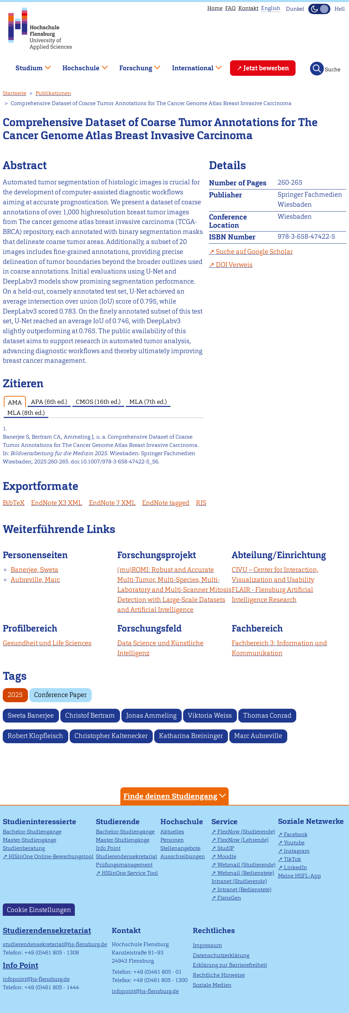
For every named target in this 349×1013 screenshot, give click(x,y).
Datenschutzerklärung (221, 955)
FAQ (230, 8)
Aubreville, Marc (35, 579)
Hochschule (181, 822)
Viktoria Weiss (210, 715)
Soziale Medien (212, 985)
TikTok (292, 859)
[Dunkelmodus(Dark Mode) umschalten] (319, 9)
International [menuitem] (192, 65)
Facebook (296, 834)
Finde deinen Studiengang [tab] (175, 795)
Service (224, 822)
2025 (15, 694)
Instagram (297, 851)
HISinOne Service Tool (130, 873)
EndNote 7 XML (112, 503)
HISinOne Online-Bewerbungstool (51, 856)
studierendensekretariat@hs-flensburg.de (55, 944)
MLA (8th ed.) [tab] (26, 413)
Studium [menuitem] (28, 65)
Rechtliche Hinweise (219, 975)
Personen (172, 839)
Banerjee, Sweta (34, 569)
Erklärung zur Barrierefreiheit (230, 965)
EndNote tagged (165, 503)
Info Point (108, 848)
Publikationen (53, 93)
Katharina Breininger (191, 735)
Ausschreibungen (182, 856)
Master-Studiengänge (29, 839)
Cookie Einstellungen (39, 909)
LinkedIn (295, 867)
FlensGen (229, 897)
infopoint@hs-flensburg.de (36, 979)
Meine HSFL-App (299, 875)
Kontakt (248, 8)
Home (214, 8)
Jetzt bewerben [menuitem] (266, 68)
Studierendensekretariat (126, 856)
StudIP (225, 848)
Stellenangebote (180, 848)
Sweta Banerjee (31, 715)
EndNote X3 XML (56, 503)
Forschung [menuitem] (134, 65)
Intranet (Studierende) (239, 881)
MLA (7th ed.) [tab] (148, 402)
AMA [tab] (15, 402)
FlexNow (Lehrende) (243, 839)
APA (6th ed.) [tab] (49, 402)
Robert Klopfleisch (35, 735)
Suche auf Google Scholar (254, 251)
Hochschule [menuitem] (80, 65)
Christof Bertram (90, 715)
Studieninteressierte (39, 822)
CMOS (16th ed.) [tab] (98, 402)
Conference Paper (60, 694)
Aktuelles (172, 831)
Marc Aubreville (258, 735)
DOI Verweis (234, 264)
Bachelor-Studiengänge (32, 831)
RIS (201, 503)
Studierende (118, 822)
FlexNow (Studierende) (246, 831)
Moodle (226, 856)
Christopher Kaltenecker (111, 735)
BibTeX (13, 503)
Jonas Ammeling (151, 715)
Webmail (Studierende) (246, 864)
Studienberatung (24, 848)
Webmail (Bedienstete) (245, 873)
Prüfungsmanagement (124, 864)
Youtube (294, 842)
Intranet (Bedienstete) (244, 889)
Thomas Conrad (267, 715)
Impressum (207, 945)
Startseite (14, 93)
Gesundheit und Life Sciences (47, 643)
